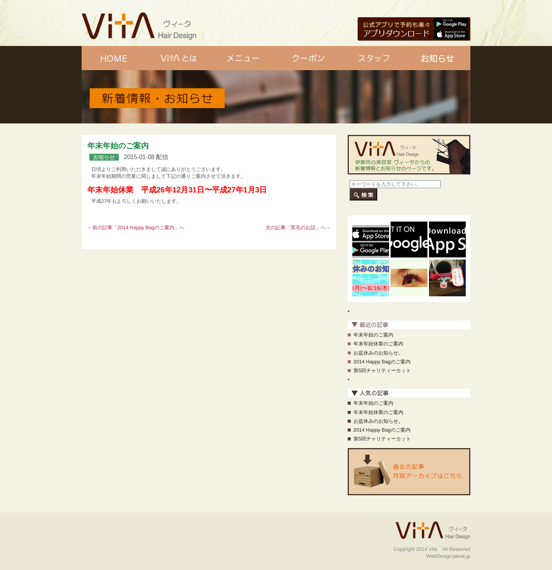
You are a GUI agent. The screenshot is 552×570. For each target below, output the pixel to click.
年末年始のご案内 (373, 335)
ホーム (114, 58)
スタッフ (373, 58)
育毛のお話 (303, 227)
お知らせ (438, 58)
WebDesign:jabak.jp (448, 556)
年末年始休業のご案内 (378, 344)
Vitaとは (178, 58)
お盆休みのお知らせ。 (378, 353)
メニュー (243, 58)
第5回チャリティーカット (382, 370)
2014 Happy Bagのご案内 (145, 227)
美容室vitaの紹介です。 (452, 6)
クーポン (308, 58)
